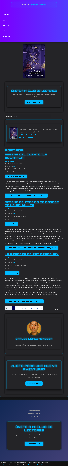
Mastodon (34, 4)
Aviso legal (34, 416)
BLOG (4, 20)
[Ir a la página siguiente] (37, 308)
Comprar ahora (34, 384)
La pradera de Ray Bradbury (32, 254)
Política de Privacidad (34, 413)
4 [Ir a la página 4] (22, 308)
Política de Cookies (34, 410)
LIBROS (5, 31)
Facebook (43, 4)
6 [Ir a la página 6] (28, 308)
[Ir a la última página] (41, 308)
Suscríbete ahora (34, 102)
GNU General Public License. (37, 465)
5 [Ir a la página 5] (25, 308)
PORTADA (6, 14)
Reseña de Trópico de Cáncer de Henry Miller (32, 203)
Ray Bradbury (12, 273)
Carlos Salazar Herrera (16, 176)
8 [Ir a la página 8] (34, 308)
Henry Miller (11, 224)
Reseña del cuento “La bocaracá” (26, 156)
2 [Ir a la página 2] (16, 308)
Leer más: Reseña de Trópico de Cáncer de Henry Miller (31, 248)
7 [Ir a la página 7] (31, 308)
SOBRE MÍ (6, 25)
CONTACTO (6, 36)
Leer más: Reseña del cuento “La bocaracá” (26, 195)
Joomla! (2, 465)
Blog (14, 166)
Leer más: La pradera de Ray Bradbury (24, 301)
